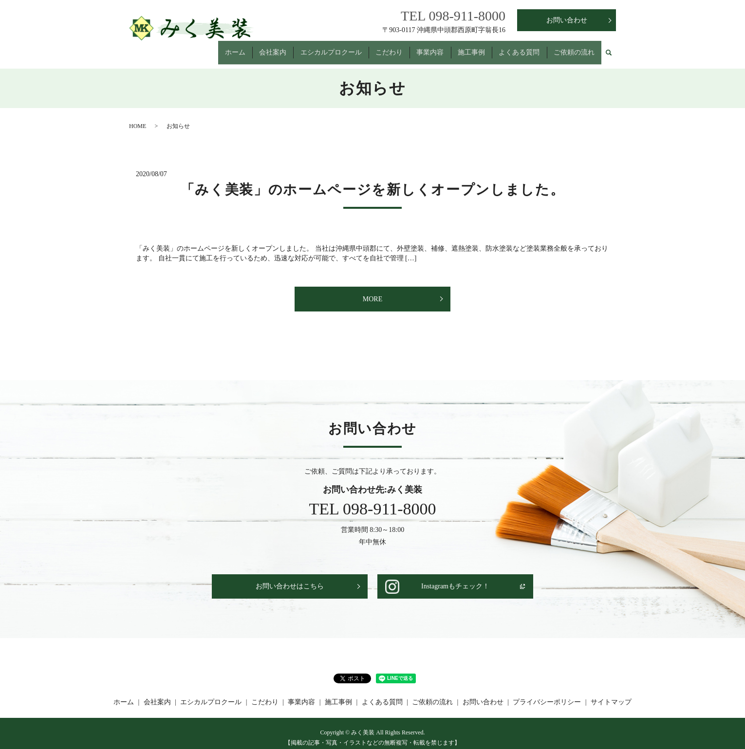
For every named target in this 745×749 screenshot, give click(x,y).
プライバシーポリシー (547, 693)
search (608, 48)
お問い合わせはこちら (290, 578)
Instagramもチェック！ (455, 578)
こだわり (381, 48)
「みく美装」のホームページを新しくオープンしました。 (373, 180)
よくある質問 (516, 48)
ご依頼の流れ (573, 48)
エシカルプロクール (322, 48)
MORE (372, 290)
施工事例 (467, 48)
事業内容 (424, 48)
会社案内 (262, 48)
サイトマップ (611, 693)
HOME (137, 117)
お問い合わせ (566, 20)
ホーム (222, 48)
